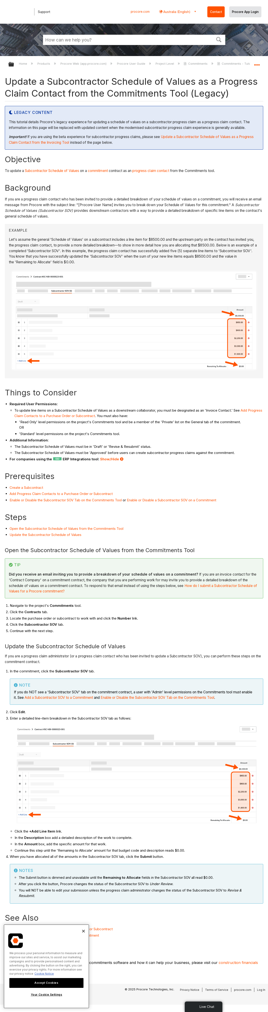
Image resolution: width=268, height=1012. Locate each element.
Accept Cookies (46, 982)
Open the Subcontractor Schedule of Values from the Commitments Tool (66, 528)
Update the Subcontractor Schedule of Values (45, 535)
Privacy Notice (189, 990)
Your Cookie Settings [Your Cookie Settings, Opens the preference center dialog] (46, 994)
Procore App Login (245, 12)
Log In (261, 990)
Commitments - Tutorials (237, 63)
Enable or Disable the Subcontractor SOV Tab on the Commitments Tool (66, 500)
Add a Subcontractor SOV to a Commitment (59, 697)
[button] (218, 39)
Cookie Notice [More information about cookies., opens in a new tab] (44, 973)
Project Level (165, 63)
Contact (216, 12)
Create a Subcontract (26, 487)
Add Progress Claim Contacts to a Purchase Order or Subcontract (61, 494)
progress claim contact (150, 171)
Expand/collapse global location (257, 63)
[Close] (83, 931)
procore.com (140, 11)
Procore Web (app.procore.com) (83, 63)
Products (44, 63)
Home (23, 63)
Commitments (196, 63)
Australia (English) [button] (176, 12)
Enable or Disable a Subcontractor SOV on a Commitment (171, 500)
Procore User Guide (131, 63)
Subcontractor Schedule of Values (52, 171)
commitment (98, 171)
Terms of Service (216, 990)
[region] (46, 966)
